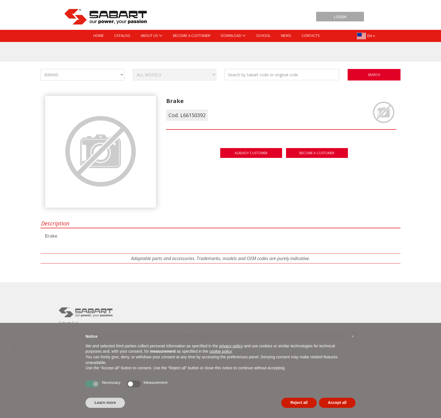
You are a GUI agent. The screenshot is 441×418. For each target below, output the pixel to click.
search (374, 74)
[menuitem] (98, 36)
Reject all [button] (298, 402)
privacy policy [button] (231, 346)
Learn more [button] (105, 402)
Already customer (251, 153)
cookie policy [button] (220, 351)
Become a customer (316, 153)
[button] (352, 336)
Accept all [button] (337, 402)
